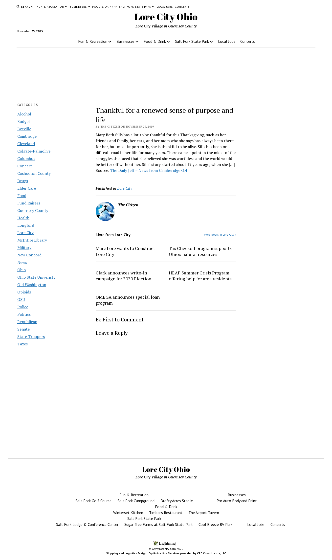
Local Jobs (165, 6)
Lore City (25, 232)
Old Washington (31, 284)
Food (21, 195)
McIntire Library (32, 240)
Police (22, 307)
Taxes (22, 344)
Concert (24, 166)
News (22, 262)
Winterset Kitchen (128, 512)
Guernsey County (32, 210)
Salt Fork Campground (136, 500)
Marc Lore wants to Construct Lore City (125, 251)
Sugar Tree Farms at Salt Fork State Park (158, 524)
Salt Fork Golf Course (93, 500)
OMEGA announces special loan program (128, 300)
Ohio (21, 269)
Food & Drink (102, 6)
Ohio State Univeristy (36, 277)
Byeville (24, 129)
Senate (23, 329)
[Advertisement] (282, 188)
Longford (25, 225)
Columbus (26, 158)
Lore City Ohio (166, 16)
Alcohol (24, 114)
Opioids (24, 292)
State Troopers (31, 336)
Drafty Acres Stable (176, 500)
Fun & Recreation (50, 6)
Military (24, 247)
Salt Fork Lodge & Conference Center (87, 524)
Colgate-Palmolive (33, 151)
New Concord (29, 255)
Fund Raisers (28, 203)
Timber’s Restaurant (165, 512)
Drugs (22, 180)
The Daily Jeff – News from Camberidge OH (148, 170)
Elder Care (26, 188)
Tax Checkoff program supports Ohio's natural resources (200, 251)
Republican (27, 321)
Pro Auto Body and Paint (237, 500)
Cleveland (26, 143)
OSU (21, 299)
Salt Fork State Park (135, 6)
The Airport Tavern (203, 512)
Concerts (182, 6)
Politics (24, 314)
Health (23, 218)
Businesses (78, 6)
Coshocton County (34, 173)
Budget (23, 121)
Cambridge (27, 136)
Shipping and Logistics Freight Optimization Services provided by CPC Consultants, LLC (166, 553)
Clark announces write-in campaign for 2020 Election (123, 276)
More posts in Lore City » (220, 234)
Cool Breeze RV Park (215, 524)
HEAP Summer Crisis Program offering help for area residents (200, 276)
